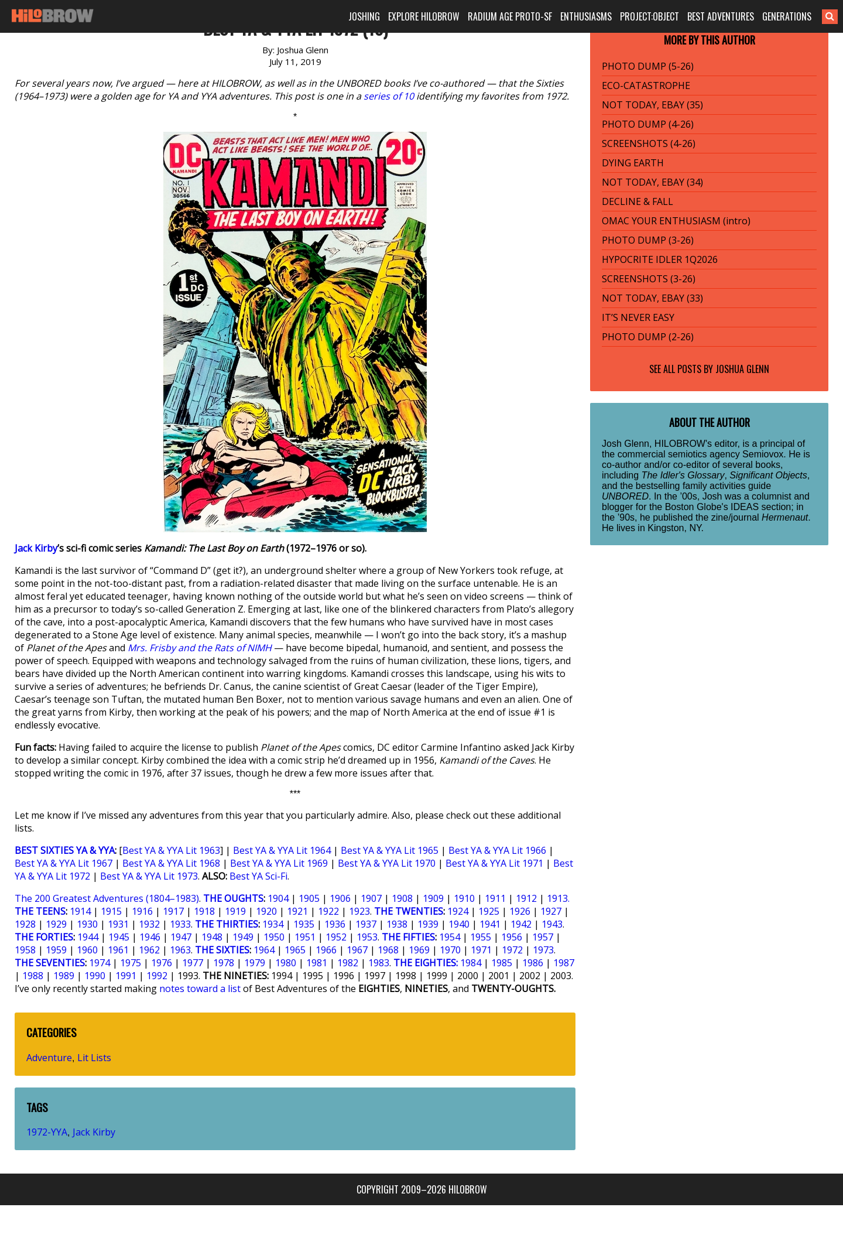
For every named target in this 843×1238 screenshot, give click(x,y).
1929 (56, 924)
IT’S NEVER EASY (638, 317)
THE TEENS (40, 911)
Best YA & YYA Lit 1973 (149, 876)
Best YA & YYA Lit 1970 (387, 863)
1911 (495, 898)
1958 (25, 949)
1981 (316, 962)
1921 (297, 911)
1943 (552, 924)
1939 (427, 924)
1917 (173, 911)
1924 (457, 911)
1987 (563, 962)
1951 (305, 937)
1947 (180, 937)
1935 (303, 924)
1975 (130, 962)
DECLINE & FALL (637, 201)
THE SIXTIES (222, 949)
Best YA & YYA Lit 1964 (282, 850)
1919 (235, 911)
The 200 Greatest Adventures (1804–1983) (107, 898)
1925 (488, 911)
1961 (118, 949)
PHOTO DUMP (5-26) (648, 66)
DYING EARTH (633, 162)
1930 (87, 924)
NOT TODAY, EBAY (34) (652, 182)
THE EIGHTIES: (425, 962)
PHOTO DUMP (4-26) (648, 124)
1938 (396, 924)
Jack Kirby (36, 548)
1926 (519, 911)
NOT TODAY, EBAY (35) (652, 104)
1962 (149, 949)
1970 (450, 949)
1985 (501, 962)
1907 (371, 898)
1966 (326, 949)
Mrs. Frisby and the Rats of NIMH (200, 647)
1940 (459, 924)
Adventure (49, 1057)
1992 (156, 975)
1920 (266, 911)
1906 (340, 898)
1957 (542, 937)
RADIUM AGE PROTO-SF (510, 16)
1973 (543, 949)
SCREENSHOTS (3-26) (648, 278)
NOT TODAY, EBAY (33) (652, 298)
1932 (149, 924)
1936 (334, 924)
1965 (295, 949)
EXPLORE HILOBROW (424, 16)
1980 (285, 962)
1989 (63, 975)
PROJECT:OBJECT (649, 16)
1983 (378, 962)
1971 (481, 949)
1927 (550, 911)
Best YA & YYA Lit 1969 (279, 863)
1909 (433, 898)
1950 (274, 937)
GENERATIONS (786, 16)
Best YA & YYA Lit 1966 (497, 850)
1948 (211, 937)
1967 (357, 949)
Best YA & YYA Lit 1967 (63, 863)
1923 (359, 911)
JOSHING (364, 16)
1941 (490, 924)
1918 (204, 911)
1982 (347, 962)
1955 (480, 937)
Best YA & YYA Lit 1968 (171, 863)
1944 (87, 937)
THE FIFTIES (408, 937)
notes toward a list (200, 988)
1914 (80, 911)
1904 (278, 898)
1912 (526, 898)
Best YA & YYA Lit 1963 (171, 850)
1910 (464, 898)
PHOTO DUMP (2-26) (648, 336)
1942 (521, 924)
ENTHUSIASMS (586, 16)
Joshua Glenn (742, 369)
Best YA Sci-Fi (258, 876)
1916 (142, 911)
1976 (161, 962)
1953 (367, 937)
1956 (511, 937)
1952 (336, 937)
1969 (419, 949)
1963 (180, 949)
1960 (87, 949)
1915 (111, 911)
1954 (449, 937)
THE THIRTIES (226, 924)
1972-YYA (46, 1132)
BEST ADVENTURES (720, 16)
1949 (242, 937)
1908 (402, 898)
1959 (56, 949)
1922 (328, 911)
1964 (264, 949)
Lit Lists (94, 1057)
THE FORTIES (44, 937)
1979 (254, 962)
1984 (470, 962)
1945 (118, 937)
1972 (512, 949)
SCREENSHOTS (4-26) (648, 143)
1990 (94, 975)
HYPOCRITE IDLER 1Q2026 (660, 259)
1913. (558, 898)
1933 (180, 924)
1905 (309, 898)
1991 (125, 975)
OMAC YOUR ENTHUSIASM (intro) (676, 220)
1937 (365, 924)
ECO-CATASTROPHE (646, 85)
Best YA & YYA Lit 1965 (389, 850)
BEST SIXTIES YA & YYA (65, 850)
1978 (223, 962)
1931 (118, 924)
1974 (99, 962)
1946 (149, 937)
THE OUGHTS (233, 898)
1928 (25, 924)
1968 (388, 949)
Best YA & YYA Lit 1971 (494, 863)
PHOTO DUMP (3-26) (648, 240)
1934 (272, 924)
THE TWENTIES (408, 911)
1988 (32, 975)
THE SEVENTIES (50, 962)
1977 (192, 962)
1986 (532, 962)
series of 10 (389, 96)
